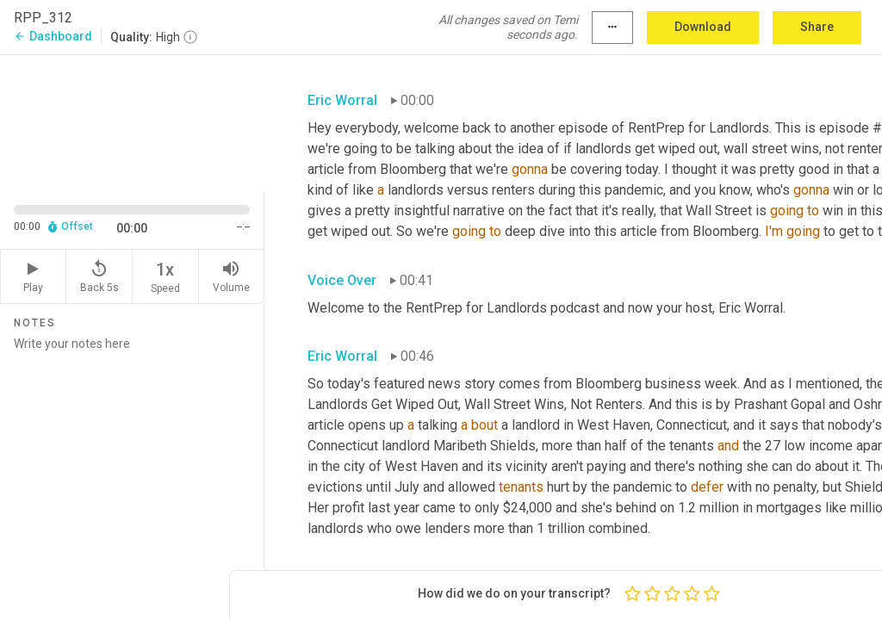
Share (817, 27)
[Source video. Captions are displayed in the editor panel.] (132, 121)
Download (702, 27)
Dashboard (53, 36)
